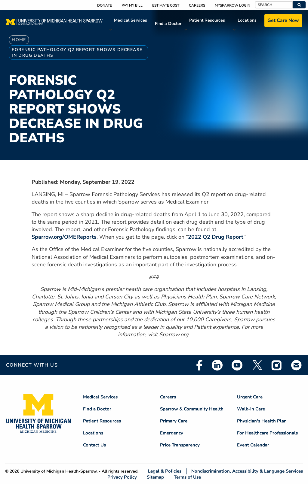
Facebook (199, 365)
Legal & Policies (164, 471)
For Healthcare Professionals (267, 433)
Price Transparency (180, 445)
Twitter (256, 365)
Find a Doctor (168, 23)
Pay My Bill (132, 5)
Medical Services (130, 20)
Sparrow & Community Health (191, 409)
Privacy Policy (122, 476)
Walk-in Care (251, 409)
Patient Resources (207, 20)
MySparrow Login (232, 5)
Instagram (276, 365)
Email (296, 365)
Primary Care (173, 421)
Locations (247, 20)
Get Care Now (283, 20)
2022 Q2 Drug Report (215, 236)
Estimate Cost (165, 5)
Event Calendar (253, 445)
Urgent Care (250, 397)
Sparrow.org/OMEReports (64, 236)
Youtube (237, 365)
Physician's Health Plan (262, 421)
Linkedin (217, 365)
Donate (104, 5)
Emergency (171, 433)
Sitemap (155, 476)
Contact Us (94, 445)
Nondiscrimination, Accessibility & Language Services (247, 471)
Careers (197, 5)
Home (19, 40)
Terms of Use (187, 476)
